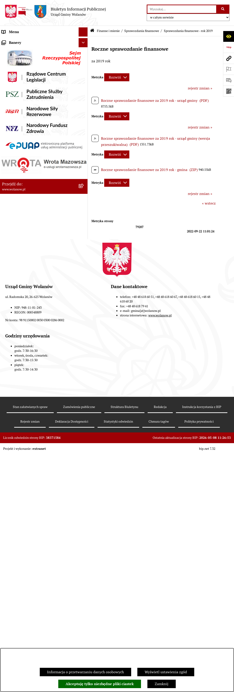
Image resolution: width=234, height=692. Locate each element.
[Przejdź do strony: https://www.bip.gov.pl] (228, 47)
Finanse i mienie (15, 114)
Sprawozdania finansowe (141, 31)
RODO (7, 41)
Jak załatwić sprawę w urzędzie (27, 86)
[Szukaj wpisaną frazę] (223, 9)
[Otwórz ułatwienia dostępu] (228, 36)
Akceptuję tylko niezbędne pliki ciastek (100, 683)
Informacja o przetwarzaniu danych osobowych (85, 672)
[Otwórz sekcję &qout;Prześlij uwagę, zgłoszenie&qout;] (228, 80)
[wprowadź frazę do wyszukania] (182, 9)
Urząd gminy (12, 77)
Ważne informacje (16, 59)
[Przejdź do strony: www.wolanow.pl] (228, 58)
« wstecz (209, 203)
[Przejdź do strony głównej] (55, 12)
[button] (84, 50)
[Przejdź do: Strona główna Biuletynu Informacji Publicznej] (92, 31)
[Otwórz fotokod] (228, 91)
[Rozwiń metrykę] (116, 77)
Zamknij (161, 683)
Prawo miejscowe (16, 105)
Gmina (7, 50)
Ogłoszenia (11, 95)
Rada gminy (11, 68)
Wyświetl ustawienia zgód (166, 672)
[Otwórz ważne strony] (228, 69)
